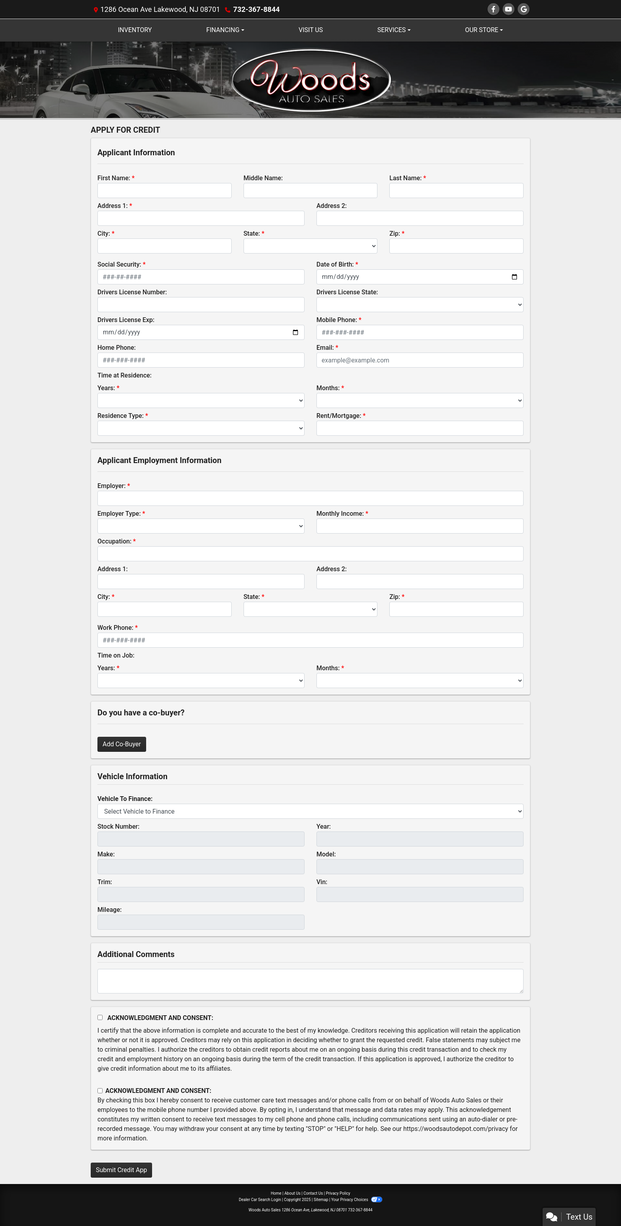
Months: (328, 388)
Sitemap (321, 1199)
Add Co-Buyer (122, 744)
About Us (292, 1193)
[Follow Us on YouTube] (508, 9)
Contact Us (313, 1193)
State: (252, 233)
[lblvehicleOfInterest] (310, 811)
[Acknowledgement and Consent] (100, 1017)
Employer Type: (119, 513)
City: (103, 233)
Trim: (104, 882)
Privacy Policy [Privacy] (338, 1193)
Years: (106, 388)
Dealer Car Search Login (260, 1199)
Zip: (394, 233)
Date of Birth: (335, 264)
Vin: (322, 882)
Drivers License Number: (132, 292)
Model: (326, 854)
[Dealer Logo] (310, 79)
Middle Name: (263, 178)
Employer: (111, 486)
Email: (325, 347)
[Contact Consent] (100, 1090)
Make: (106, 854)
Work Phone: (115, 627)
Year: (323, 826)
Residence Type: (120, 415)
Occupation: (114, 541)
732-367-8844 (256, 9)
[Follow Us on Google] (524, 9)
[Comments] (310, 981)
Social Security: (119, 264)
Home (276, 1193)
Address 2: (331, 206)
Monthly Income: (340, 513)
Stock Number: (118, 826)
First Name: (113, 178)
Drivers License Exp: (125, 320)
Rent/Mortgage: (338, 415)
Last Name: (405, 178)
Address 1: (112, 206)
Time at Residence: (124, 375)
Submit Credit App (121, 1170)
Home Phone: (116, 347)
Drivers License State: (347, 292)
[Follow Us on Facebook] (493, 9)
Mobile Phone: (336, 320)
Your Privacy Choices (356, 1199)
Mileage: (109, 909)
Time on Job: (115, 655)
